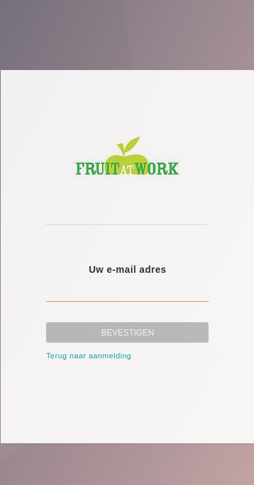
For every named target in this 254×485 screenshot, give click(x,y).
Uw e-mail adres (127, 269)
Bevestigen (127, 332)
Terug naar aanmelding (88, 356)
